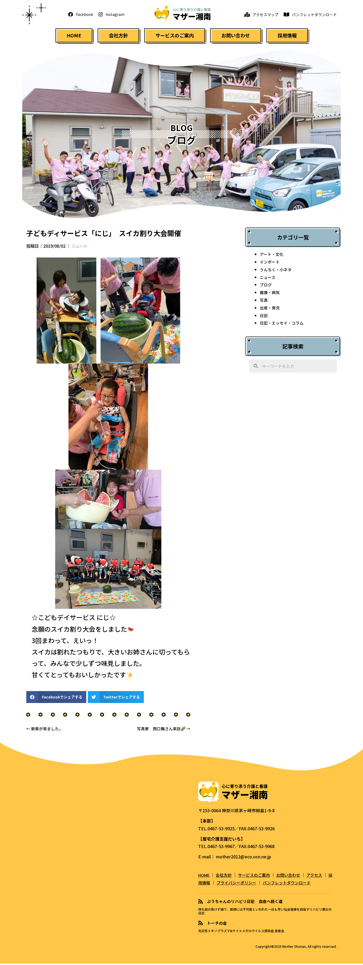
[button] (80, 15)
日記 (264, 317)
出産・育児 (270, 309)
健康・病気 (270, 294)
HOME (204, 877)
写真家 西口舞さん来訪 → (161, 730)
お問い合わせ (293, 877)
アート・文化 (272, 256)
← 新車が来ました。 (46, 730)
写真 (264, 302)
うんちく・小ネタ (277, 271)
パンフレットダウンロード (301, 884)
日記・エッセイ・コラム (283, 324)
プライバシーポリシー (248, 884)
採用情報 (212, 884)
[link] (73, 36)
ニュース (79, 247)
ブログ (266, 286)
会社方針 (225, 877)
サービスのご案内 (258, 877)
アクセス (321, 877)
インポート (270, 263)
